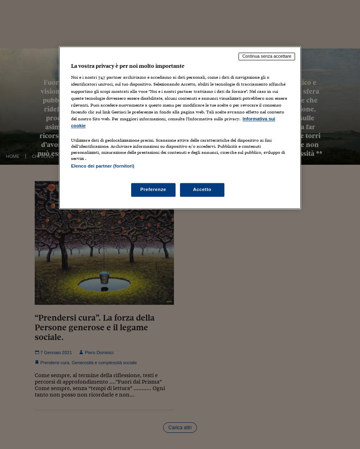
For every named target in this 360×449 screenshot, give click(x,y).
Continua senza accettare (266, 56)
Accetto (202, 189)
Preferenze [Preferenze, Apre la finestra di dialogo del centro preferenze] (153, 189)
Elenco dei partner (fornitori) (102, 166)
